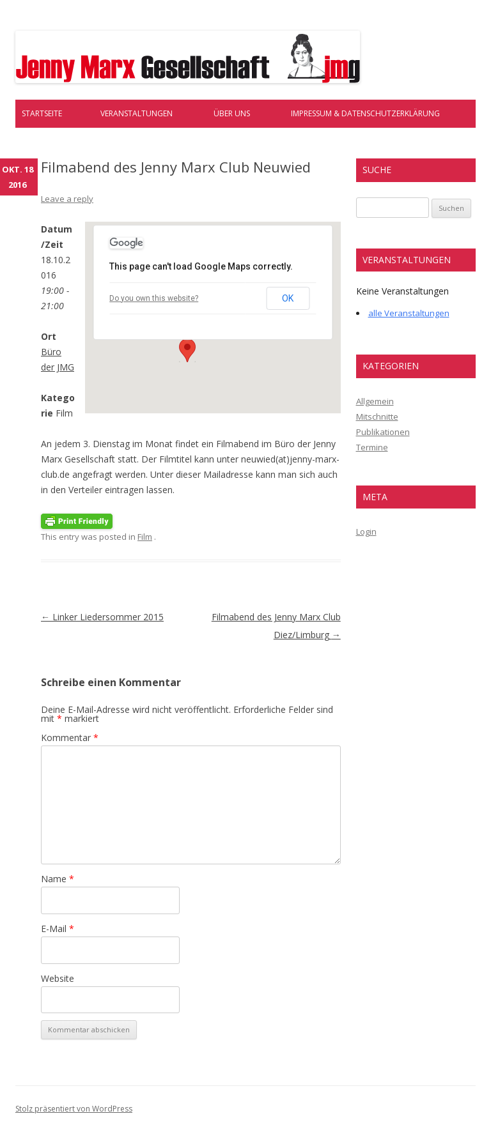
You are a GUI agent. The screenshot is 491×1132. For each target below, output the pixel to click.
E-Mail (57, 928)
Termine (372, 447)
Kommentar (69, 737)
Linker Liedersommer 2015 (102, 617)
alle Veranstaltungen (408, 313)
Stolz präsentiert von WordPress (73, 1108)
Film (144, 536)
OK (287, 298)
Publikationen (383, 432)
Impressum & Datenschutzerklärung (365, 113)
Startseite (42, 113)
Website (57, 978)
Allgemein (375, 401)
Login (366, 531)
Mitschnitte (377, 416)
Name (57, 879)
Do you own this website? (153, 298)
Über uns (232, 113)
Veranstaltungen (136, 113)
